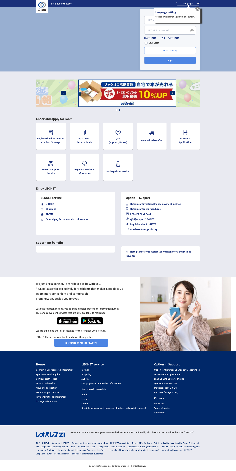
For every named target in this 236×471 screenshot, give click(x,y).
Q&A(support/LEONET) (140, 219)
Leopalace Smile (61, 453)
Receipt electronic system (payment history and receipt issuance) (114, 408)
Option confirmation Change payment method (177, 370)
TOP (38, 443)
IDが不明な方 (150, 38)
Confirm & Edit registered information (54, 370)
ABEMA (85, 379)
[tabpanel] (118, 93)
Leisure (85, 399)
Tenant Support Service (47, 392)
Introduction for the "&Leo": (81, 343)
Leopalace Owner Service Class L (92, 450)
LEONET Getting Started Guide (169, 379)
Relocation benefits (45, 383)
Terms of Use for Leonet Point (145, 443)
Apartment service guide (48, 374)
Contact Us (159, 412)
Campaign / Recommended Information (101, 383)
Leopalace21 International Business (165, 450)
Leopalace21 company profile (54, 446)
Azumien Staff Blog (47, 450)
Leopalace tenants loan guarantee (87, 453)
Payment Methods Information (51, 397)
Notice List (159, 403)
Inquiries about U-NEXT (141, 224)
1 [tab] (116, 110)
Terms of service (162, 408)
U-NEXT (85, 370)
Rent (73, 446)
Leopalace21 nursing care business (144, 446)
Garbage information (46, 401)
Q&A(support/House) (46, 379)
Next (183, 93)
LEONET (188, 450)
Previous (52, 93)
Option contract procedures (143, 209)
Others (85, 403)
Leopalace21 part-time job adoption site (128, 450)
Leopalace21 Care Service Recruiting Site (181, 446)
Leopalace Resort (66, 450)
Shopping (86, 374)
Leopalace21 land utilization (112, 446)
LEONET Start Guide (139, 214)
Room (85, 394)
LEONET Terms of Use (120, 443)
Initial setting (170, 50)
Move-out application (46, 388)
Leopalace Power (44, 453)
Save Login (154, 43)
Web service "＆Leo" (87, 446)
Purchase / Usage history (141, 229)
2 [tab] (119, 110)
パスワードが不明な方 (169, 38)
